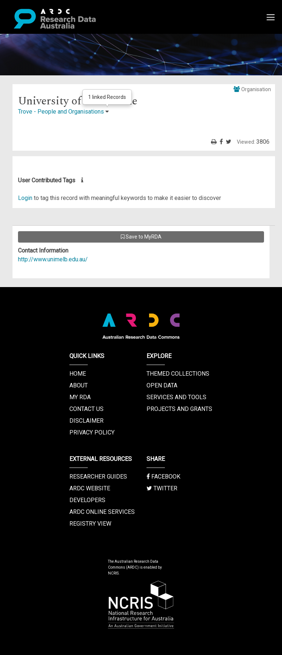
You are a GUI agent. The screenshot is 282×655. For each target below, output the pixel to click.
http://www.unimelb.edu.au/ (53, 259)
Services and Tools (176, 397)
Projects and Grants (179, 408)
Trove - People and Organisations (61, 111)
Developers (87, 500)
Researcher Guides (98, 476)
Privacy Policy (92, 432)
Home (77, 373)
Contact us (86, 408)
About (78, 385)
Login (25, 197)
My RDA (80, 397)
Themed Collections (178, 373)
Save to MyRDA (141, 237)
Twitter (162, 488)
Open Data (162, 385)
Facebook (163, 476)
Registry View (90, 523)
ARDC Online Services (102, 511)
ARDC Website (89, 488)
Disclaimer (86, 420)
